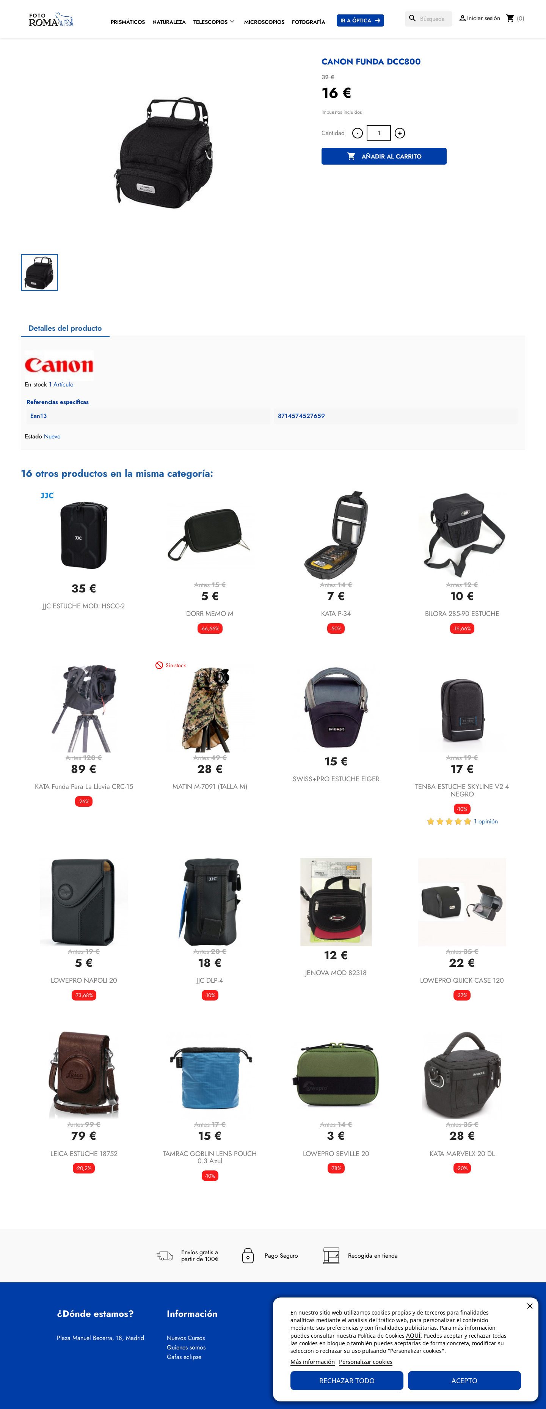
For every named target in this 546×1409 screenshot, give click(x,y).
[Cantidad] (379, 133)
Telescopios (210, 22)
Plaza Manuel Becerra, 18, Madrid (100, 1338)
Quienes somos (186, 1347)
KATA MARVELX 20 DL (462, 1154)
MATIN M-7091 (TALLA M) (210, 787)
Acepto (464, 1380)
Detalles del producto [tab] (65, 328)
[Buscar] (428, 19)
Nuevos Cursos (186, 1338)
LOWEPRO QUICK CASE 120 (462, 980)
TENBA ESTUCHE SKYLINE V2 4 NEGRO (462, 790)
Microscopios (264, 22)
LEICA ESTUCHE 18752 (84, 1154)
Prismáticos (128, 22)
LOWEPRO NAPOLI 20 (84, 980)
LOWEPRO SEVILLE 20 (336, 1154)
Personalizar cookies (365, 1361)
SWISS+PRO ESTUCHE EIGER (336, 779)
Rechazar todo (347, 1380)
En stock (36, 384)
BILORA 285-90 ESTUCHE (462, 614)
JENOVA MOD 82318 (336, 973)
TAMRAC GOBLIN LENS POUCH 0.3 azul (210, 1157)
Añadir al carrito (384, 157)
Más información (312, 1361)
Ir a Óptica (355, 20)
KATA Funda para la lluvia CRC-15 (84, 787)
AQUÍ (413, 1335)
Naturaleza (169, 22)
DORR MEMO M (210, 614)
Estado (33, 436)
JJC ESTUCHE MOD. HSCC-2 (84, 606)
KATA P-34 (336, 614)
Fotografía (308, 22)
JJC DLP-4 (209, 980)
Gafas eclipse (184, 1357)
